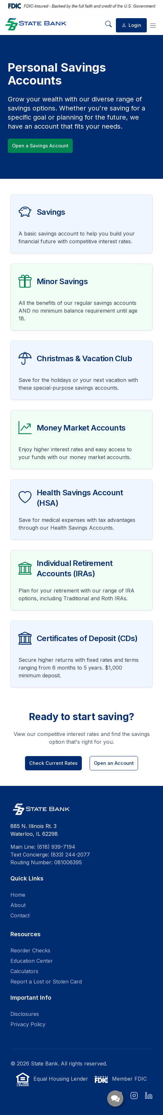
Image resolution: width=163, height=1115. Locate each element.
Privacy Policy (27, 1024)
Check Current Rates (53, 763)
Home (17, 894)
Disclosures (24, 1014)
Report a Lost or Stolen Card (46, 981)
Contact (20, 915)
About (18, 905)
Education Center (31, 961)
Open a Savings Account (40, 145)
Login (131, 25)
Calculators (24, 971)
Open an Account (114, 763)
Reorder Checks (30, 950)
